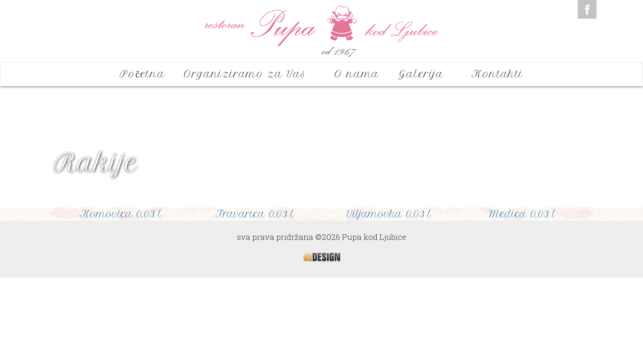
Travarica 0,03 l (255, 214)
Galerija (425, 74)
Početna (142, 74)
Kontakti (497, 74)
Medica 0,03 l (522, 214)
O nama (357, 74)
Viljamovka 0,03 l (388, 214)
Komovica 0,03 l (121, 214)
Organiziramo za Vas (250, 74)
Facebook (587, 9)
